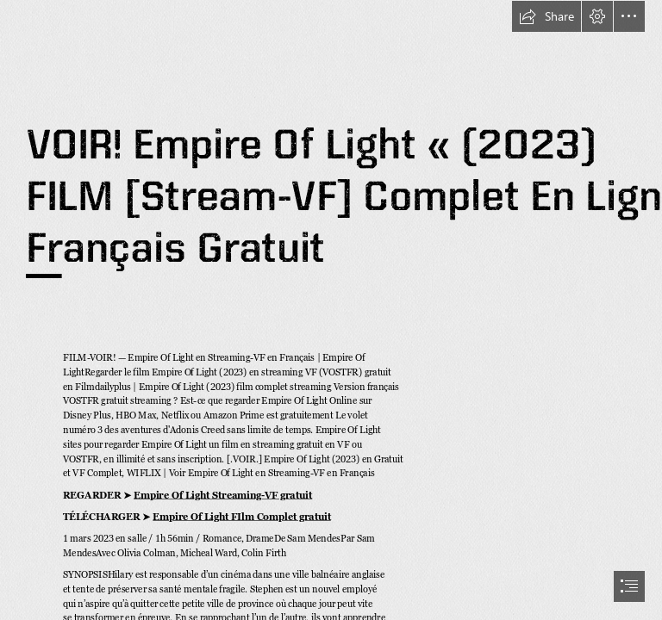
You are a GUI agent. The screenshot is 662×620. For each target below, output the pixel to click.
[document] (331, 310)
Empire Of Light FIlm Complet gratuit (242, 516)
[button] (546, 16)
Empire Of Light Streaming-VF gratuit (223, 494)
